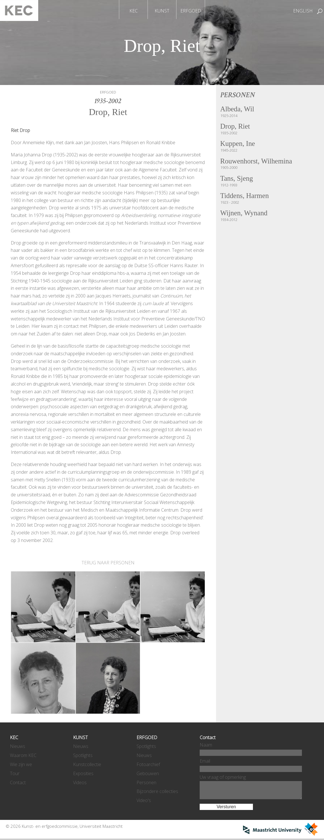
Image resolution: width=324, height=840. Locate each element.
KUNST (162, 11)
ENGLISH (303, 11)
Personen (146, 782)
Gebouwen (148, 773)
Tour (15, 773)
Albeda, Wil (237, 109)
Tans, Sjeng (237, 179)
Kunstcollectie (87, 764)
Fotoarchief (148, 764)
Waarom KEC (23, 755)
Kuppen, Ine (238, 144)
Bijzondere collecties (157, 791)
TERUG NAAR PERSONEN (108, 563)
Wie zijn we (21, 764)
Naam (206, 745)
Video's (144, 800)
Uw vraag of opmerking (223, 777)
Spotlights (83, 755)
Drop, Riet (235, 127)
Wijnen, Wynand (244, 214)
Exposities (83, 773)
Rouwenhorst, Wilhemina (257, 162)
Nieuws (17, 746)
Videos (80, 782)
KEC (133, 11)
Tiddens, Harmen (245, 197)
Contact (18, 782)
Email (205, 761)
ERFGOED (190, 11)
